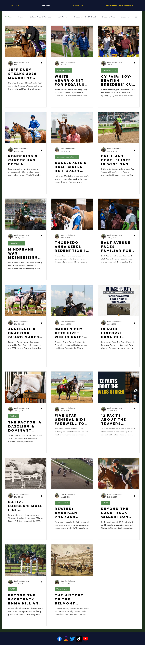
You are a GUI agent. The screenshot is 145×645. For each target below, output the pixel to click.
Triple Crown (62, 16)
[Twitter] (72, 639)
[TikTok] (79, 639)
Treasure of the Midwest (85, 16)
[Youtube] (85, 639)
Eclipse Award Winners (40, 16)
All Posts (8, 16)
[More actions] (42, 63)
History (21, 16)
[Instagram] (66, 639)
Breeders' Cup (108, 16)
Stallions (13, 416)
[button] (135, 17)
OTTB (105, 502)
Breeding (125, 16)
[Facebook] (59, 639)
